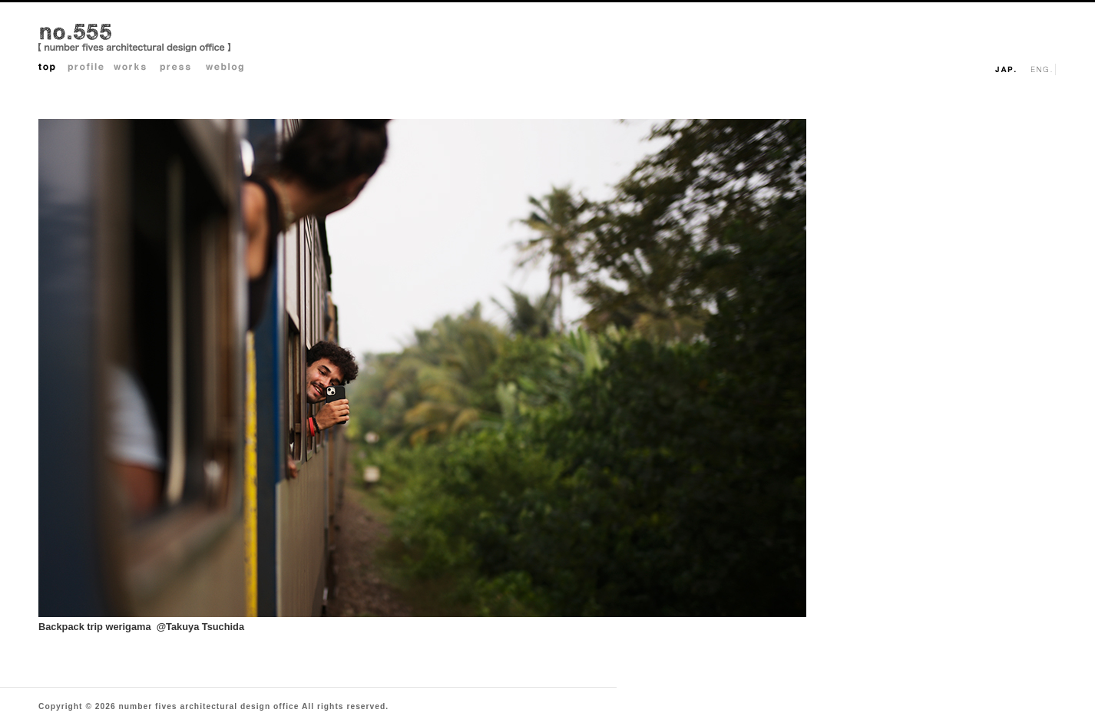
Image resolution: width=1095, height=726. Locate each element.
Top (53, 69)
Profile (91, 69)
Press (183, 69)
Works (137, 69)
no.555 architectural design (134, 39)
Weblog (229, 69)
